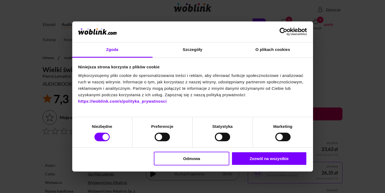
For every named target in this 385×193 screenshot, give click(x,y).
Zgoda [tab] (112, 49)
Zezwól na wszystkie (269, 158)
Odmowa (191, 158)
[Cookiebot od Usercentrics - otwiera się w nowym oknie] (283, 32)
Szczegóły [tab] (192, 49)
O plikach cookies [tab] (273, 49)
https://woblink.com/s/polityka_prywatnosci (122, 101)
